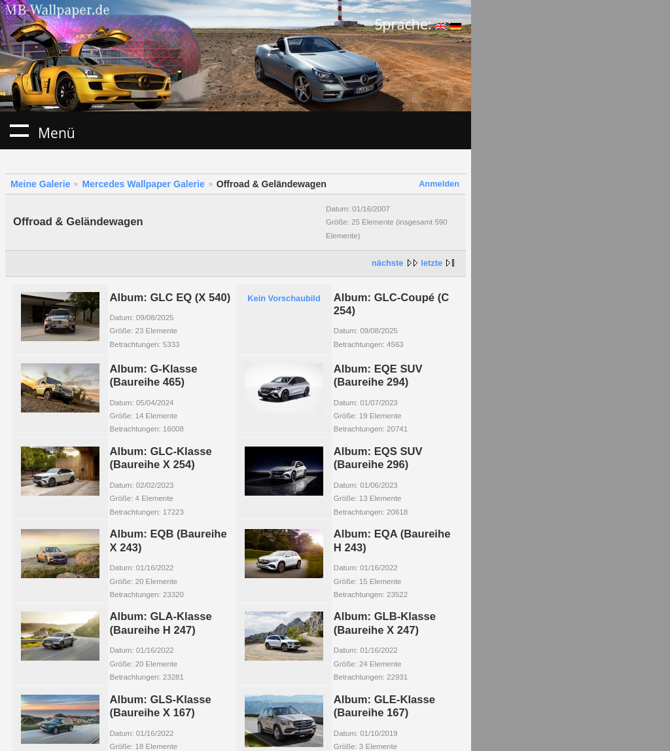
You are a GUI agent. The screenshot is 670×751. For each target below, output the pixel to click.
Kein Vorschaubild (283, 298)
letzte (431, 263)
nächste (387, 263)
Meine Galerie (40, 184)
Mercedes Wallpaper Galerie (143, 184)
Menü (19, 130)
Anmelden (439, 184)
